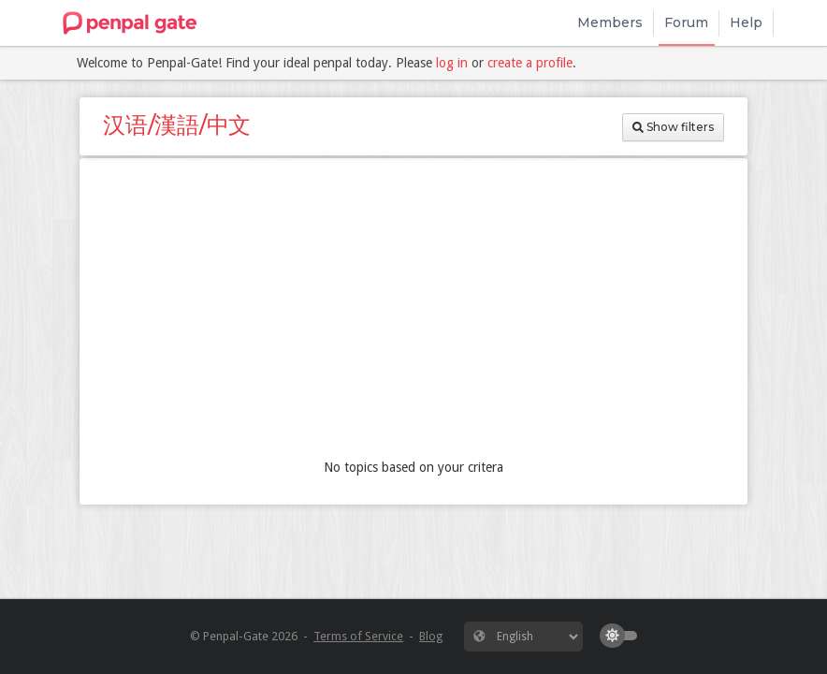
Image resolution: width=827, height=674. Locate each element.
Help (746, 22)
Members (610, 22)
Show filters (673, 127)
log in (452, 62)
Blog (431, 636)
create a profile (530, 62)
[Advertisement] (413, 313)
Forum (686, 22)
